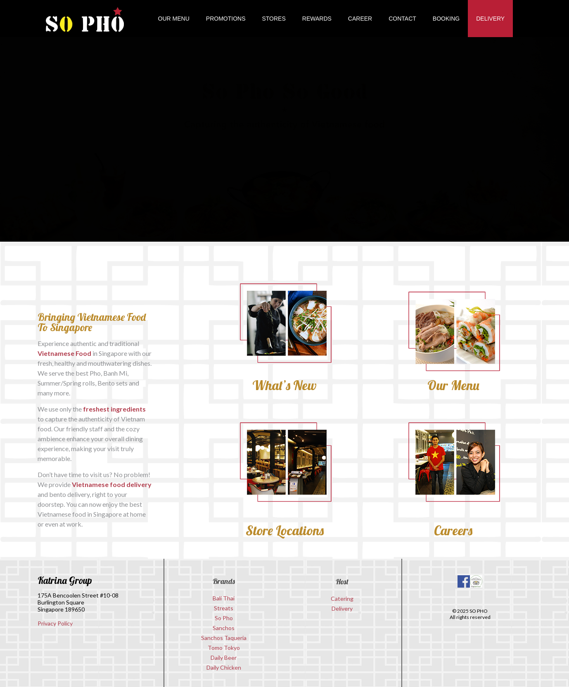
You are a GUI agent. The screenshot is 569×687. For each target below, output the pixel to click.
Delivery (342, 608)
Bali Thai (224, 598)
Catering (342, 598)
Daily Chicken (223, 667)
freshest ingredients (114, 409)
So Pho (224, 617)
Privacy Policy (55, 623)
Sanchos (224, 627)
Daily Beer (224, 657)
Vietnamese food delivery (112, 484)
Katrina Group (65, 580)
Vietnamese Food (64, 353)
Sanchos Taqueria (224, 637)
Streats (223, 608)
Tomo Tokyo (224, 647)
